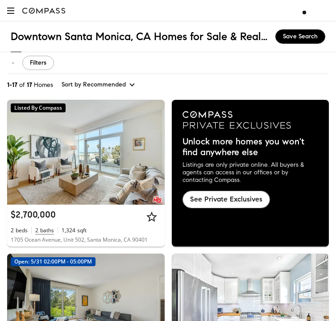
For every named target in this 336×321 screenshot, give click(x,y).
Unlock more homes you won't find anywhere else (243, 147)
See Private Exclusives (226, 199)
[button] (10, 10)
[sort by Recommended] (99, 84)
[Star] (151, 216)
